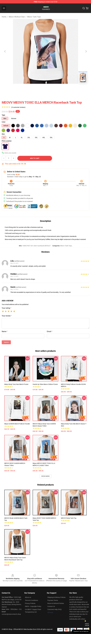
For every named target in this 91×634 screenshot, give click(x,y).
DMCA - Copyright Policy (33, 606)
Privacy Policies (30, 603)
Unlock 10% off (87, 624)
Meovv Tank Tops (34, 17)
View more (45, 476)
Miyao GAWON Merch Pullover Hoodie (17, 424)
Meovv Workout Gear (17, 17)
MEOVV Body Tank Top (68, 518)
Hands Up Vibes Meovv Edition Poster (45, 384)
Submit (6, 342)
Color (3, 122)
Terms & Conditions (31, 600)
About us (28, 597)
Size (3, 134)
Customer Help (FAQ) (54, 609)
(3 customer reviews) (18, 107)
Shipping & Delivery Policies (56, 597)
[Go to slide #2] (51, 88)
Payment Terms (52, 600)
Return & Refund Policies (55, 603)
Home (4, 17)
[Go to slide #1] (40, 88)
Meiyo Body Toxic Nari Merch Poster (16, 384)
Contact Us (51, 606)
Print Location (6, 141)
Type (3, 115)
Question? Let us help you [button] (80, 631)
